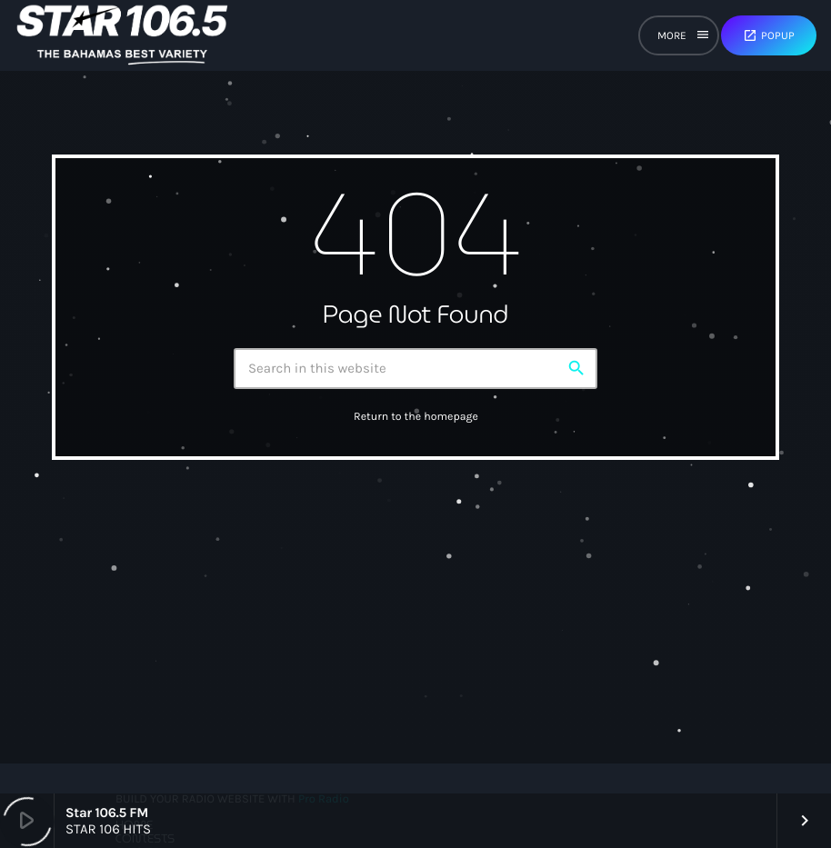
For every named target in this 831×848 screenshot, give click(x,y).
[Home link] (122, 35)
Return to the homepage (416, 417)
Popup (769, 35)
